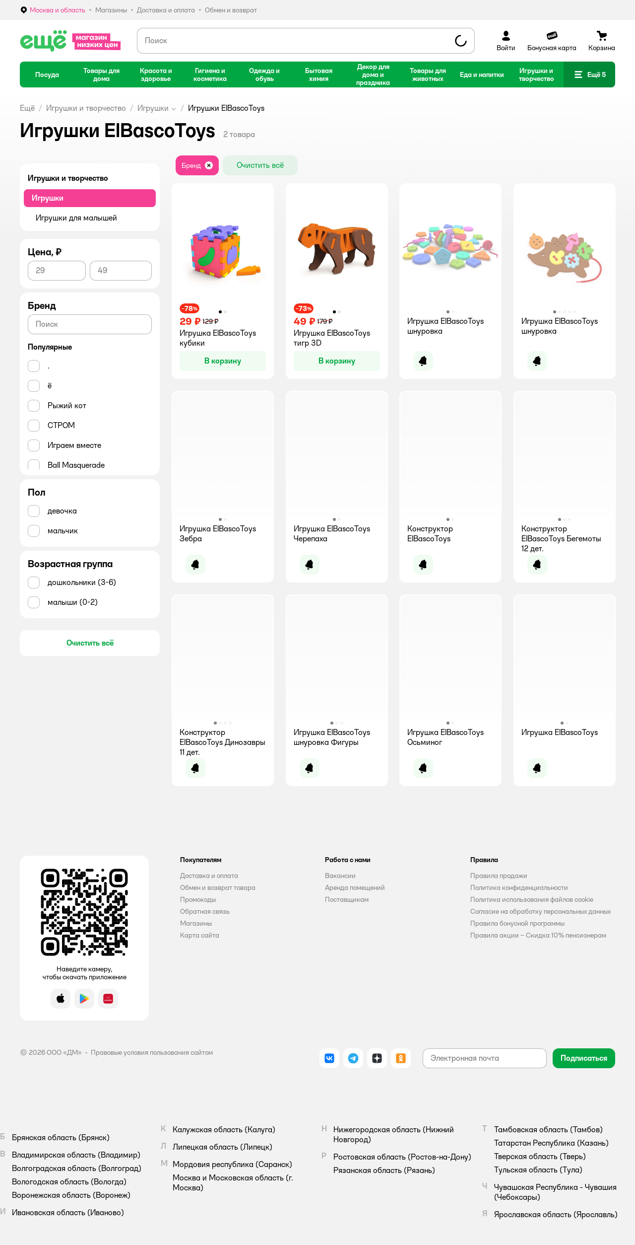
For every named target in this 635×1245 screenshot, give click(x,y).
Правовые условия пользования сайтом (152, 1052)
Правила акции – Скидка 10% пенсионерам (538, 935)
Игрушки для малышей (76, 217)
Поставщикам (347, 899)
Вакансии (340, 875)
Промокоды (198, 899)
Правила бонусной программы (517, 923)
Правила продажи (498, 875)
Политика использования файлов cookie (531, 899)
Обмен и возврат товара (217, 887)
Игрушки (153, 108)
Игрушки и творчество (86, 108)
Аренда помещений (355, 887)
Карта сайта (199, 935)
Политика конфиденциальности (519, 887)
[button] (589, 74)
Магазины (196, 923)
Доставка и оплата (209, 875)
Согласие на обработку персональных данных (540, 911)
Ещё (27, 108)
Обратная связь (205, 911)
